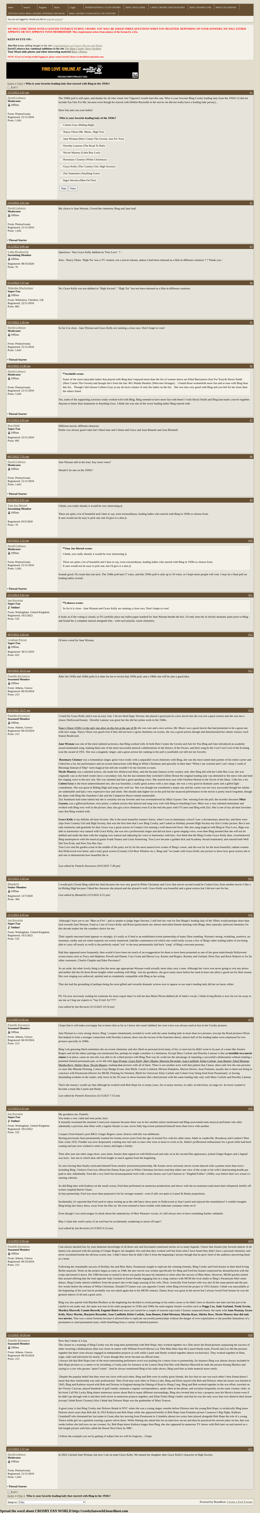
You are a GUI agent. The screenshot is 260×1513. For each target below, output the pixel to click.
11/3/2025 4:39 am (18, 914)
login (49, 19)
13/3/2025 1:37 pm (18, 1449)
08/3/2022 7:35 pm (18, 456)
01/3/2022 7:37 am (18, 282)
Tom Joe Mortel (17, 505)
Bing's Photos (79, 51)
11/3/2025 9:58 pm (18, 1241)
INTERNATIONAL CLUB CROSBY (103, 7)
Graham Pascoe (17, 639)
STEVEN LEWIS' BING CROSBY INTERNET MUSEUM (36, 13)
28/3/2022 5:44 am (18, 634)
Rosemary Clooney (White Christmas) (83, 159)
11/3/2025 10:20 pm (18, 1335)
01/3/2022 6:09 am (18, 246)
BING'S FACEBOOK (226, 7)
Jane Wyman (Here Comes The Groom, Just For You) (92, 138)
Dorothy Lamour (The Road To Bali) (82, 145)
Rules (57, 7)
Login (72, 7)
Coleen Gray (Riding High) (77, 124)
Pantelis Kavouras (19, 676)
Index (10, 7)
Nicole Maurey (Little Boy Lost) (80, 152)
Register (43, 7)
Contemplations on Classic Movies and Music (77, 45)
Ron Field (13, 425)
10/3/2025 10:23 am (18, 670)
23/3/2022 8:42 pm (18, 595)
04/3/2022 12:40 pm (19, 365)
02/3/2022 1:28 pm (18, 322)
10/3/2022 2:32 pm (18, 540)
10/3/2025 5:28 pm (18, 878)
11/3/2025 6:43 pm (18, 1108)
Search (26, 7)
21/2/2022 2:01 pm (18, 92)
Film (20, 83)
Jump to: (47, 1502)
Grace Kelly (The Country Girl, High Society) (87, 166)
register (58, 19)
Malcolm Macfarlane (20, 288)
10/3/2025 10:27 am (18, 710)
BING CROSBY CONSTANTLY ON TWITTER (92, 13)
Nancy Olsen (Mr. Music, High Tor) (82, 131)
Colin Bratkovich (18, 251)
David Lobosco (17, 97)
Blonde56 (13, 884)
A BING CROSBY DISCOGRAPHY (167, 7)
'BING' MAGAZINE (135, 7)
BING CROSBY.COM (200, 7)
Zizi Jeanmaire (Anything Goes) (80, 173)
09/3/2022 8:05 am (18, 500)
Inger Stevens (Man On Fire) (78, 180)
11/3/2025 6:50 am (18, 1019)
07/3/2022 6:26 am (18, 420)
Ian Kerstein (15, 600)
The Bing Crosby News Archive (83, 48)
